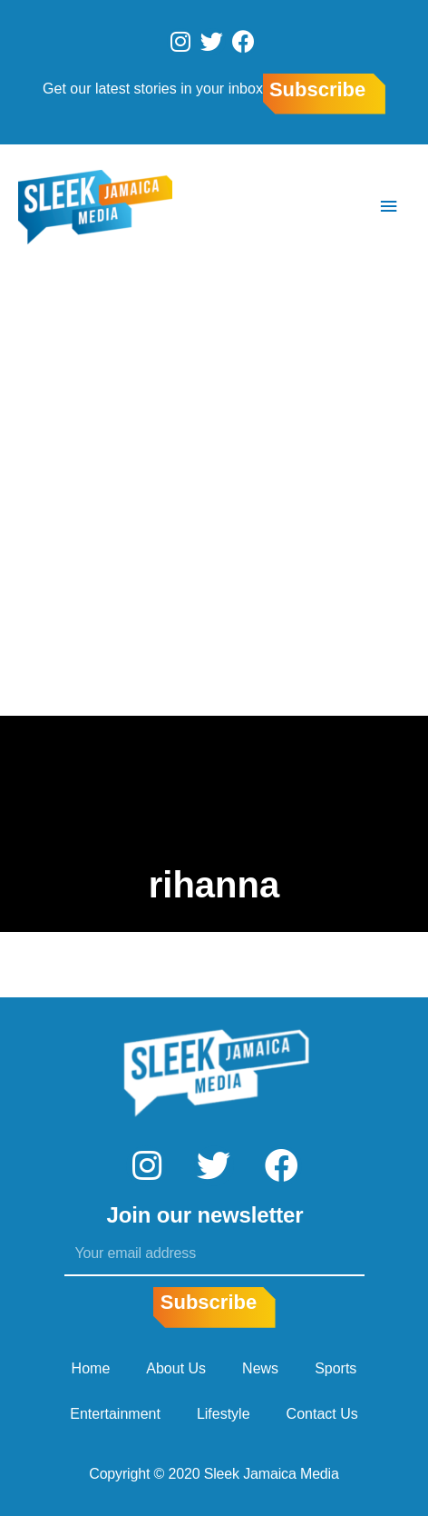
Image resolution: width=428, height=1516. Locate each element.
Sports (335, 1368)
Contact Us (322, 1414)
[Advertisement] (214, 492)
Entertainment (115, 1414)
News (260, 1368)
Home (91, 1368)
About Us (176, 1368)
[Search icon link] (334, 207)
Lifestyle (223, 1414)
